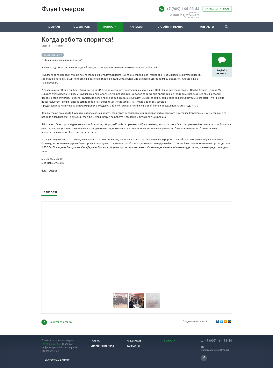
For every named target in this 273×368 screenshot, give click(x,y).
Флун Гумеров (62, 8)
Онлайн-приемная (170, 26)
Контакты (206, 26)
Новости (110, 26)
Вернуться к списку (56, 322)
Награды (136, 26)
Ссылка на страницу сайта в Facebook (204, 358)
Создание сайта (50, 344)
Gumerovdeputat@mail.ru (215, 350)
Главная (54, 26)
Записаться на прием (217, 9)
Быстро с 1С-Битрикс (57, 359)
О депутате (81, 26)
